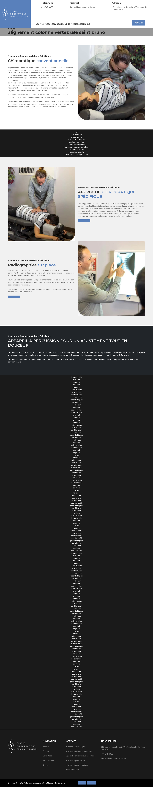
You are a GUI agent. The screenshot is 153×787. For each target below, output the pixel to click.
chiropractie (76, 134)
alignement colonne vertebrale (76, 147)
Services (54, 24)
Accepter (91, 783)
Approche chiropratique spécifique (80, 756)
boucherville (76, 377)
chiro (76, 132)
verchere (76, 407)
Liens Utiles (63, 24)
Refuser (82, 783)
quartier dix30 (76, 397)
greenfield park (76, 400)
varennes (76, 387)
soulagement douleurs (76, 149)
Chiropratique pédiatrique (77, 765)
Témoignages (74, 24)
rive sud (76, 380)
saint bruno (76, 402)
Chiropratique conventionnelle (79, 751)
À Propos (46, 24)
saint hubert (76, 390)
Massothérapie (72, 769)
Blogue (84, 24)
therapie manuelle (76, 152)
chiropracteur (76, 137)
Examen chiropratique (75, 747)
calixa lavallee (76, 410)
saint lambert (76, 395)
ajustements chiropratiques (76, 154)
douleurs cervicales (76, 144)
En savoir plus (84, 220)
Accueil (38, 24)
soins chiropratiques (76, 139)
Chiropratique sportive (75, 760)
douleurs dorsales (76, 142)
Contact (138, 23)
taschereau (76, 405)
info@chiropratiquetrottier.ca (113, 758)
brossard (76, 385)
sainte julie (76, 392)
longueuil (76, 382)
